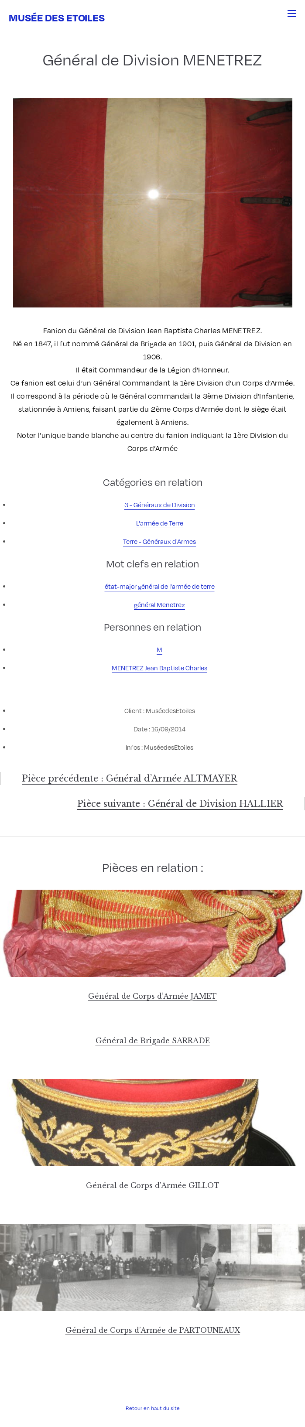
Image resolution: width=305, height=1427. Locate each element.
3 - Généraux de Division (159, 505)
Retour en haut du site (153, 1408)
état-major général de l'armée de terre (160, 586)
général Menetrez (159, 604)
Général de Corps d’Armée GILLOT (152, 1185)
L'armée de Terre (159, 523)
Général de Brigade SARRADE (153, 1040)
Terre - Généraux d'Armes (159, 541)
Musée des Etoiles (57, 17)
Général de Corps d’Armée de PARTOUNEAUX (152, 1330)
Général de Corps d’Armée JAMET (152, 996)
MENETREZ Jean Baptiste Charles (159, 668)
